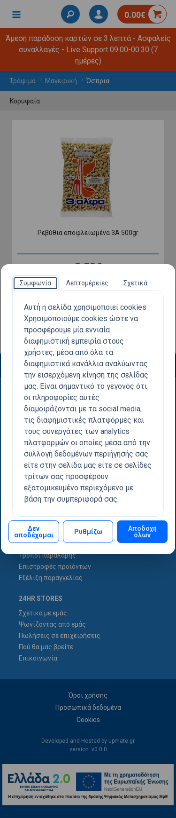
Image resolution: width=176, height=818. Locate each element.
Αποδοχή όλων (142, 532)
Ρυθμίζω (88, 531)
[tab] (35, 283)
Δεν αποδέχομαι (34, 532)
